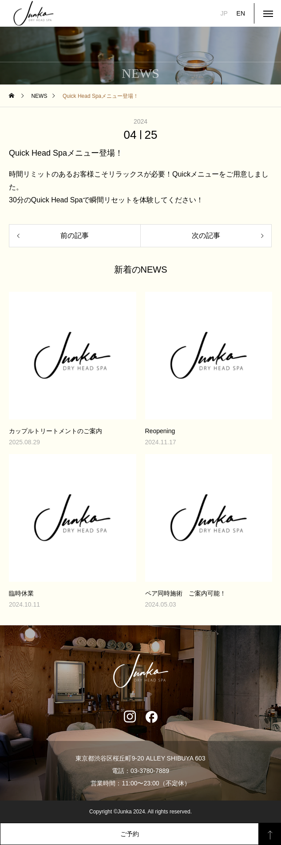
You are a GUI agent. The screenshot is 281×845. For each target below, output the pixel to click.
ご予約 (129, 833)
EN (241, 13)
